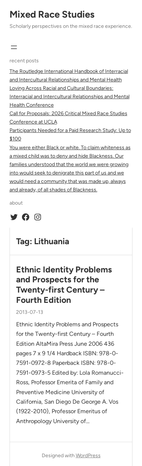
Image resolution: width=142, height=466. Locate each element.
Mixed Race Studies (52, 14)
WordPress (88, 455)
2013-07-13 (29, 312)
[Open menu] (14, 47)
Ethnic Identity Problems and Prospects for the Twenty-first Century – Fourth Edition (64, 285)
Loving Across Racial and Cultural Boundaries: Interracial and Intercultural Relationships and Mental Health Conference (70, 96)
